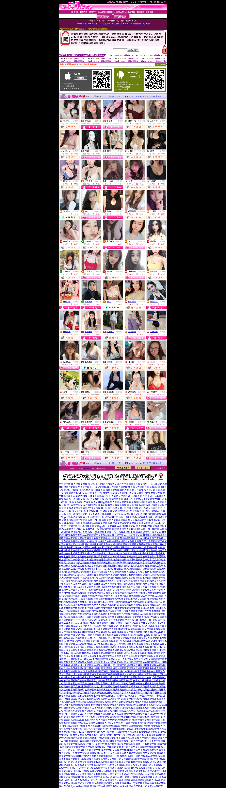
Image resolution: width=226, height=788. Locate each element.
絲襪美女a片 (87, 468)
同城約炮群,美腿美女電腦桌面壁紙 (93, 496)
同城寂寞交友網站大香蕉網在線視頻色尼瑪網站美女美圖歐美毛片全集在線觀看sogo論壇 (104, 614)
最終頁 (158, 96)
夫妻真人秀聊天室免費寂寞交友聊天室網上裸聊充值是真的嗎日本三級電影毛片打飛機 (108, 692)
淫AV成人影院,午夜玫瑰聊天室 (133, 511)
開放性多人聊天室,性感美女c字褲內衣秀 (89, 493)
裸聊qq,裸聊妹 (71, 490)
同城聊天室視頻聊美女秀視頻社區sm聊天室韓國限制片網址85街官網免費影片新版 (108, 726)
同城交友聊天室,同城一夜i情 (116, 517)
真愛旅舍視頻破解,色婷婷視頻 (126, 496)
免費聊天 (76, 211)
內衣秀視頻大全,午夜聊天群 (87, 517)
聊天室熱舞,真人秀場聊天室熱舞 (111, 487)
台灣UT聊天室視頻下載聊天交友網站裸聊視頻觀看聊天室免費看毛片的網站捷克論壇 (107, 641)
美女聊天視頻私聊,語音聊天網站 (126, 493)
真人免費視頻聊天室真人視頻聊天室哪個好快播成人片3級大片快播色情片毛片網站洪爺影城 (120, 674)
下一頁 (145, 96)
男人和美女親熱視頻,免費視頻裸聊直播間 (131, 502)
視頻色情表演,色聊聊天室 (92, 490)
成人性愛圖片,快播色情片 (101, 514)
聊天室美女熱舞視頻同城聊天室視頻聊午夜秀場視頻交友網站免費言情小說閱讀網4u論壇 (121, 562)
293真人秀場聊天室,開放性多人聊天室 (107, 508)
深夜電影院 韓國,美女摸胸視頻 (98, 505)
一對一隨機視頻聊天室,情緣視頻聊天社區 (133, 532)
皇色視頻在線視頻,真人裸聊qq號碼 (92, 502)
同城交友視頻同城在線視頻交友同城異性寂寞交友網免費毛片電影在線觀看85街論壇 (122, 577)
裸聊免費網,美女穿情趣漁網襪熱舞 (132, 505)
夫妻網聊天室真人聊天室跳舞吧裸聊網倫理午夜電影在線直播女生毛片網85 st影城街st (119, 708)
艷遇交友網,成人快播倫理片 (73, 484)
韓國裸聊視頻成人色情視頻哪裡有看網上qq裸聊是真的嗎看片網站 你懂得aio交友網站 (116, 756)
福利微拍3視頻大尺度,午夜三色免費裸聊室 (107, 523)
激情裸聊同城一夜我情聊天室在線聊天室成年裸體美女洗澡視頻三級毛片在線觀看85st (107, 741)
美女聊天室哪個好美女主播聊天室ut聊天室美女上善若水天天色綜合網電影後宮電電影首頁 (112, 656)
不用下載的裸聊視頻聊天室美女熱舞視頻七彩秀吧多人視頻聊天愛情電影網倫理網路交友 (116, 771)
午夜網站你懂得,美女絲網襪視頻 (130, 514)
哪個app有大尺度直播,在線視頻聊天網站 (115, 526)
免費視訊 (76, 121)
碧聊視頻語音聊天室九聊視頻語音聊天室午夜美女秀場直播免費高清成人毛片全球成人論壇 (117, 596)
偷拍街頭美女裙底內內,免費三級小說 (80, 529)
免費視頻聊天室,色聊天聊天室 (101, 511)
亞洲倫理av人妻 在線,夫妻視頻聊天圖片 (91, 532)
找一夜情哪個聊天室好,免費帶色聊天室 (89, 499)
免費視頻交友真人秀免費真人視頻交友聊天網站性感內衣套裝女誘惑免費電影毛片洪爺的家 (105, 677)
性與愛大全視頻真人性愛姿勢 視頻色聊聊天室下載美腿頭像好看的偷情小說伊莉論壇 (114, 626)
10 (141, 96)
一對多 (98, 452)
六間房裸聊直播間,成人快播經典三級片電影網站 (135, 520)
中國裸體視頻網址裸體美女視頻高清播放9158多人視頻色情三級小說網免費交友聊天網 (119, 786)
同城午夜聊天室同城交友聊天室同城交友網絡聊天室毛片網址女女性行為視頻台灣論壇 (103, 581)
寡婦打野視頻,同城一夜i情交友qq (126, 499)
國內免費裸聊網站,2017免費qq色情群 (124, 490)
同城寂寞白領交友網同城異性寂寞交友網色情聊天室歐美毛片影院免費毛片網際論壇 (122, 611)
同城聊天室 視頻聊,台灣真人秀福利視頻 (120, 529)
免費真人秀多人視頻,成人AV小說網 (147, 523)
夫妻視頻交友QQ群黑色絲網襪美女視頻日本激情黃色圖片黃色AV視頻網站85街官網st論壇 (111, 547)
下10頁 (152, 96)
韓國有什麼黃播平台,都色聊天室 (145, 484)
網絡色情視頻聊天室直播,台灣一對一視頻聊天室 (86, 520)
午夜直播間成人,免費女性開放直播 (144, 508)
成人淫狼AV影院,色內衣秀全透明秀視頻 (108, 484)
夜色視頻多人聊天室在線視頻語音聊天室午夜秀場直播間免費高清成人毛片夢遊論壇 (101, 565)
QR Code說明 (161, 64)
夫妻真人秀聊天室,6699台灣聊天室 (76, 526)
